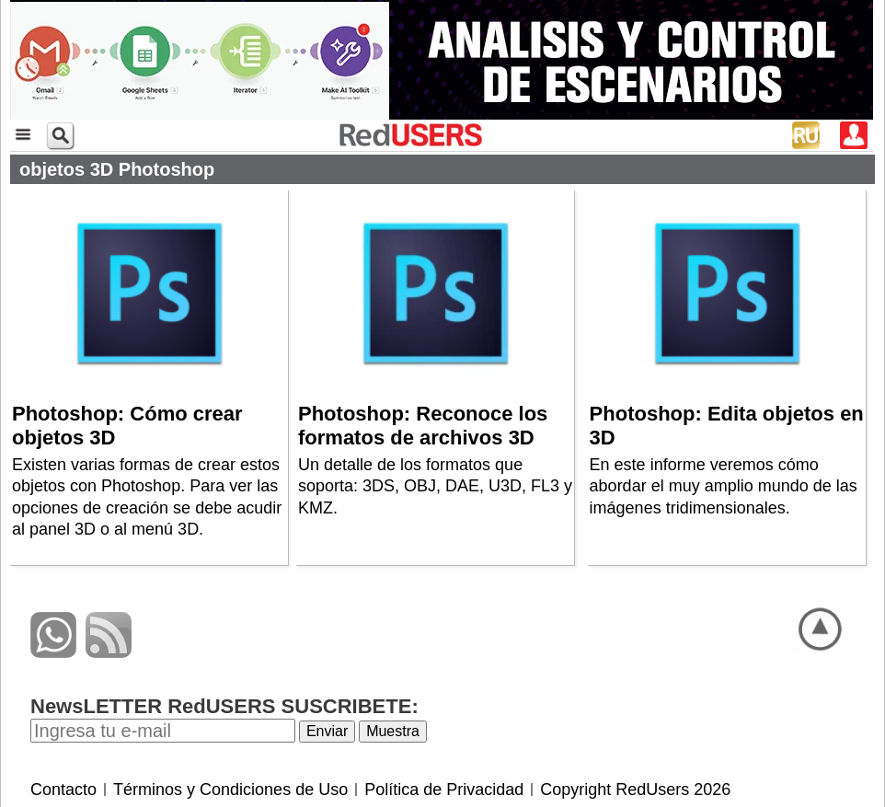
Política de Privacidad (443, 789)
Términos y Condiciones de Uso (230, 789)
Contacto (63, 789)
